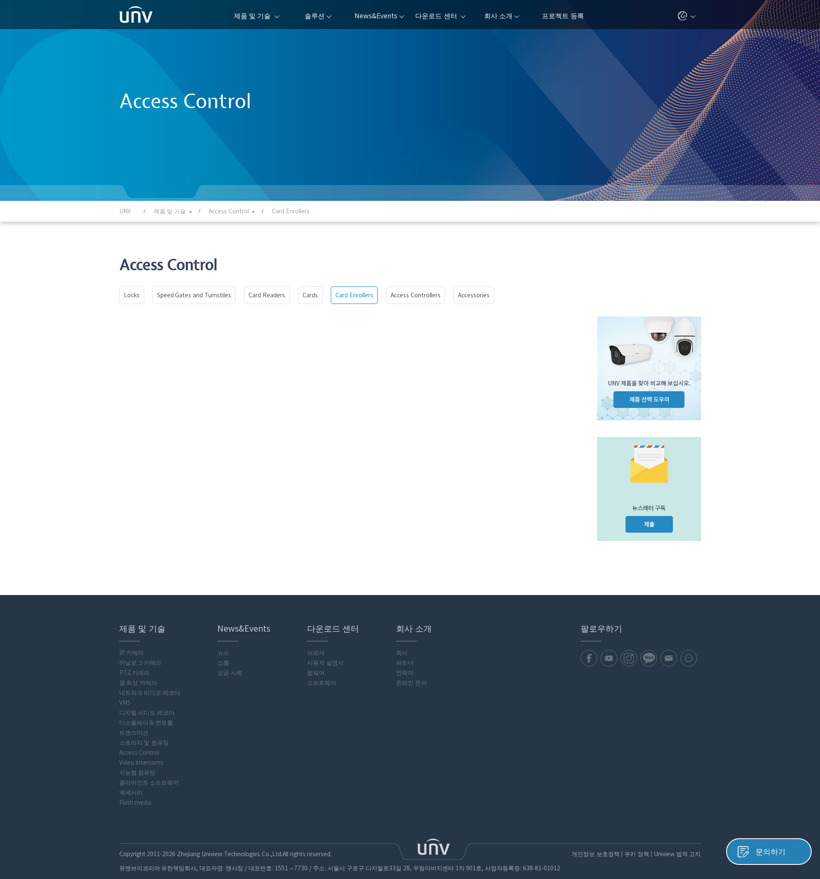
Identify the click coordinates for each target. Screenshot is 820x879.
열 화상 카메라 (138, 683)
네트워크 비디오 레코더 (150, 693)
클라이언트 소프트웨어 (149, 782)
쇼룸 (223, 663)
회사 (402, 653)
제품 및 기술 (256, 15)
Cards (310, 295)
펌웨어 (316, 673)
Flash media (135, 802)
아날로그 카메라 (140, 663)
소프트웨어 (321, 683)
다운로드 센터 (440, 15)
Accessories (474, 295)
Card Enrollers (354, 295)
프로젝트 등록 (563, 15)
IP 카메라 (131, 653)
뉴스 (223, 653)
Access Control (139, 753)
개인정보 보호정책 (595, 854)
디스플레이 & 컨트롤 (146, 723)
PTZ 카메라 (134, 673)
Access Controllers (416, 295)
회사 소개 (501, 15)
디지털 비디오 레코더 (147, 713)
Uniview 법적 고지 (677, 854)
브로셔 (316, 653)
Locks (132, 295)
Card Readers (267, 295)
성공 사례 (229, 673)
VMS (125, 703)
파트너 (405, 663)
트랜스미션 (133, 733)
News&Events (379, 15)
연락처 (405, 673)
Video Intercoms (141, 762)
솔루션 (318, 15)
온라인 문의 (411, 683)
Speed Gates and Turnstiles (194, 295)
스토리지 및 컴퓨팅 (144, 743)
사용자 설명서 (325, 663)
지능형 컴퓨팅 (137, 772)
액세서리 (131, 792)
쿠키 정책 (636, 854)
